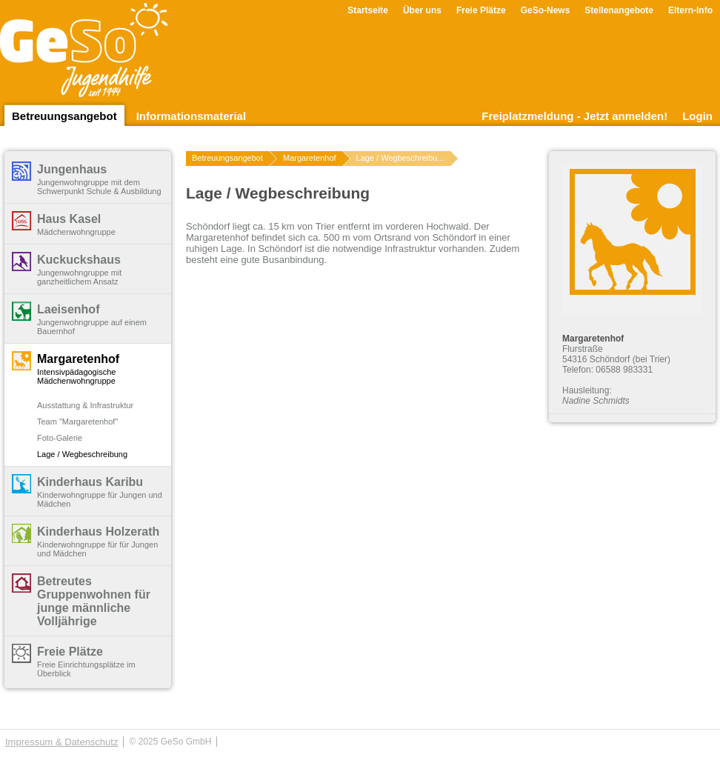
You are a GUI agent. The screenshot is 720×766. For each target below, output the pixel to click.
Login (697, 116)
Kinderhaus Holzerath (98, 531)
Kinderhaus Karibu (90, 482)
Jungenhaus (72, 169)
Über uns (422, 10)
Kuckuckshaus (79, 259)
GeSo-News (545, 10)
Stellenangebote (618, 10)
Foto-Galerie (59, 437)
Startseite (367, 10)
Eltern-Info (690, 10)
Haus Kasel (69, 219)
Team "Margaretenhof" (77, 421)
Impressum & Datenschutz (61, 741)
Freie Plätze (481, 10)
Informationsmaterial (191, 116)
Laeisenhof (68, 309)
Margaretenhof (78, 359)
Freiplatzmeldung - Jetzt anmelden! (574, 116)
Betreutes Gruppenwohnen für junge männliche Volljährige (93, 601)
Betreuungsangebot (64, 116)
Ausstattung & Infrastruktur (85, 405)
